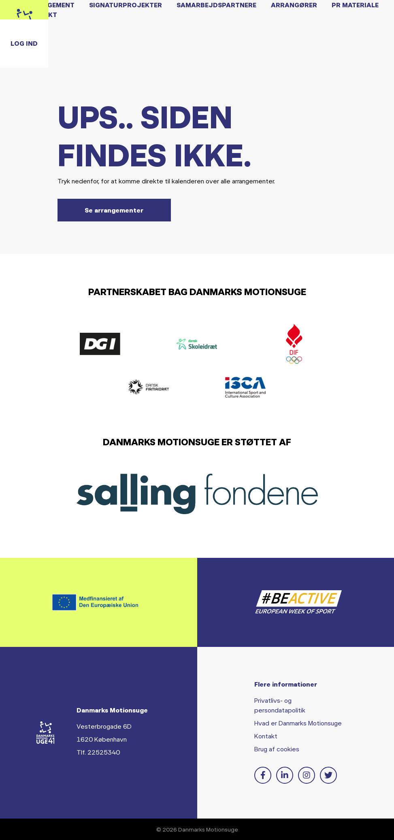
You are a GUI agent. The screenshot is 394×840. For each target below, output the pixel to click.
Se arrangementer (114, 210)
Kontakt (265, 736)
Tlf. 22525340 (98, 752)
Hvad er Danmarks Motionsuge (298, 723)
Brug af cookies (276, 749)
